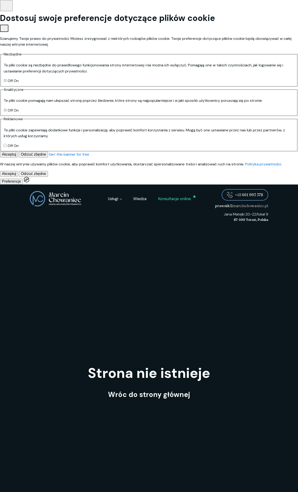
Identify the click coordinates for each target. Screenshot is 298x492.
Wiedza (139, 198)
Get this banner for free (69, 154)
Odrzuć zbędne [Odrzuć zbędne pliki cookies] (33, 154)
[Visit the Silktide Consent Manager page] (26, 181)
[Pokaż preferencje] (6, 5)
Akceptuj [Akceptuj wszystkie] (9, 154)
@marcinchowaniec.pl (241, 205)
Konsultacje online (174, 198)
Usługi (113, 198)
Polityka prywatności (263, 164)
